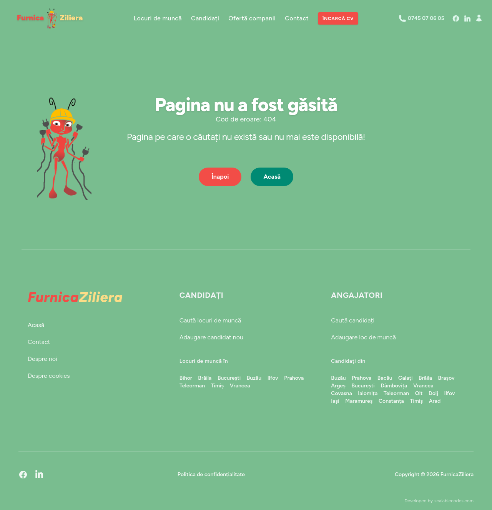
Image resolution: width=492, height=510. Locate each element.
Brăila (204, 378)
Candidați (205, 18)
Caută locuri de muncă (210, 320)
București (229, 378)
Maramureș (358, 401)
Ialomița (367, 393)
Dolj (433, 393)
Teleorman (192, 385)
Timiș (217, 385)
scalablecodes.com (454, 500)
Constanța (391, 401)
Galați (405, 378)
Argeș (338, 385)
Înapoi (220, 176)
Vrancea (240, 385)
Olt (419, 393)
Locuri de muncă (158, 18)
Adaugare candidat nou (211, 337)
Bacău (384, 378)
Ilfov (273, 378)
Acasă (271, 176)
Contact (297, 18)
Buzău (254, 378)
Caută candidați (352, 320)
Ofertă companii (252, 18)
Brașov (446, 378)
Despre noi (42, 358)
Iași (335, 401)
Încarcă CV (338, 18)
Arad (434, 401)
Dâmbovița (394, 385)
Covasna (341, 393)
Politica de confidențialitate (211, 474)
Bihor (186, 378)
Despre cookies (49, 375)
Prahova (294, 378)
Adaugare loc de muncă (363, 337)
